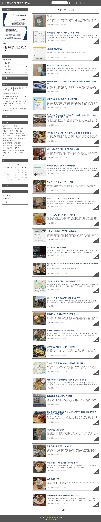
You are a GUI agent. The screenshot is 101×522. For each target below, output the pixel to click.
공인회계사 (17, 126)
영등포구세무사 (19, 145)
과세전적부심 (8, 126)
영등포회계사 (8, 150)
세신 (15, 128)
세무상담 (20, 128)
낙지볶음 (6, 148)
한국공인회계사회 (21, 136)
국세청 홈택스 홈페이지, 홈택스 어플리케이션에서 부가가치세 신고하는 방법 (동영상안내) (15, 103)
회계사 (13, 133)
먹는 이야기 (50, 24)
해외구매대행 (15, 140)
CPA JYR (48, 517)
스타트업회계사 (8, 138)
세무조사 (6, 133)
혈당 (5, 131)
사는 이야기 (15, 63)
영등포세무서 (17, 143)
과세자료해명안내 (20, 138)
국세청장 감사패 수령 (11, 93)
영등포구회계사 (8, 145)
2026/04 (15, 164)
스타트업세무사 (15, 148)
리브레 (21, 153)
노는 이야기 (15, 66)
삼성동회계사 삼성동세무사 (16, 3)
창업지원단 (18, 131)
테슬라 (23, 150)
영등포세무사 (8, 153)
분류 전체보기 (15, 60)
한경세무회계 (8, 143)
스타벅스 (6, 140)
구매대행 (11, 131)
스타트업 (16, 150)
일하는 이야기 (15, 73)
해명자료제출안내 (9, 136)
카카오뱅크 (7, 155)
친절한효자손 (53, 519)
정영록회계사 (8, 128)
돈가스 (15, 153)
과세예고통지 (21, 133)
